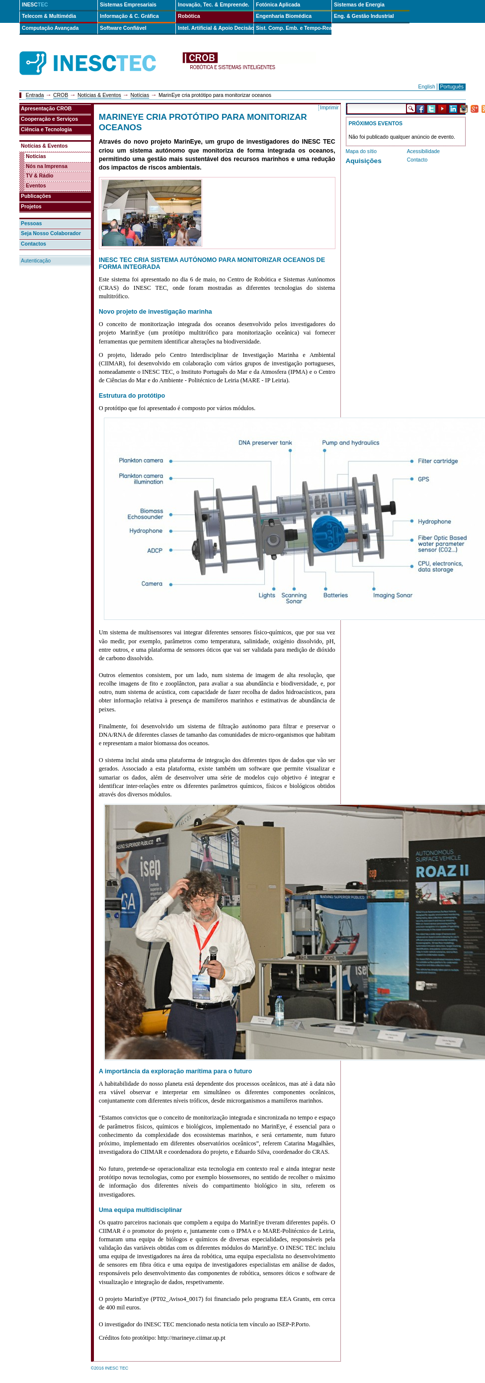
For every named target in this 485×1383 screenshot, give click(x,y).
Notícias (140, 95)
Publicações (36, 196)
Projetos (31, 206)
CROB (60, 95)
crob (249, 63)
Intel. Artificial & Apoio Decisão (215, 28)
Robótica (189, 16)
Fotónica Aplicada (278, 4)
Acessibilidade (423, 151)
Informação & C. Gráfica (129, 16)
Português (452, 86)
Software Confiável (123, 28)
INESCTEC (98, 52)
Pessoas (31, 223)
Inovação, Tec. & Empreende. (213, 4)
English (426, 86)
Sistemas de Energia (359, 4)
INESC (35, 4)
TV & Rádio (39, 175)
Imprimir (329, 107)
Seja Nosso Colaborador (51, 233)
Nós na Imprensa (47, 166)
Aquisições (364, 161)
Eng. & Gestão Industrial (364, 16)
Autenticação (36, 260)
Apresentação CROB (46, 108)
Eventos (36, 185)
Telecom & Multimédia (49, 16)
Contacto (417, 160)
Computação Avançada (50, 28)
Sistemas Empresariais (128, 4)
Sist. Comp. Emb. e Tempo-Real (293, 28)
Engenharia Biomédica (284, 16)
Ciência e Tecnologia (46, 129)
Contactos (33, 244)
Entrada (35, 95)
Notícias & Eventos (99, 95)
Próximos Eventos (376, 123)
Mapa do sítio (361, 151)
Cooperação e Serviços (49, 119)
